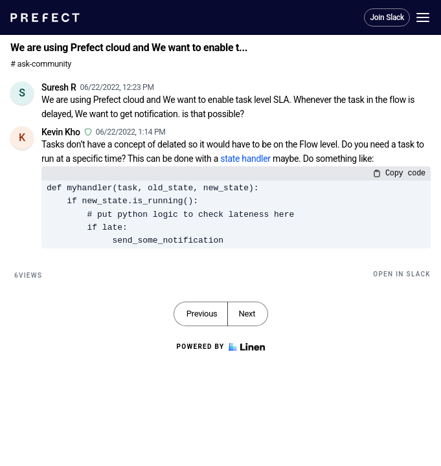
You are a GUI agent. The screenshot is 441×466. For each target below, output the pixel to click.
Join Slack (387, 17)
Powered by (220, 347)
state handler (245, 158)
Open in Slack (402, 274)
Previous (202, 313)
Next (246, 313)
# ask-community (40, 64)
